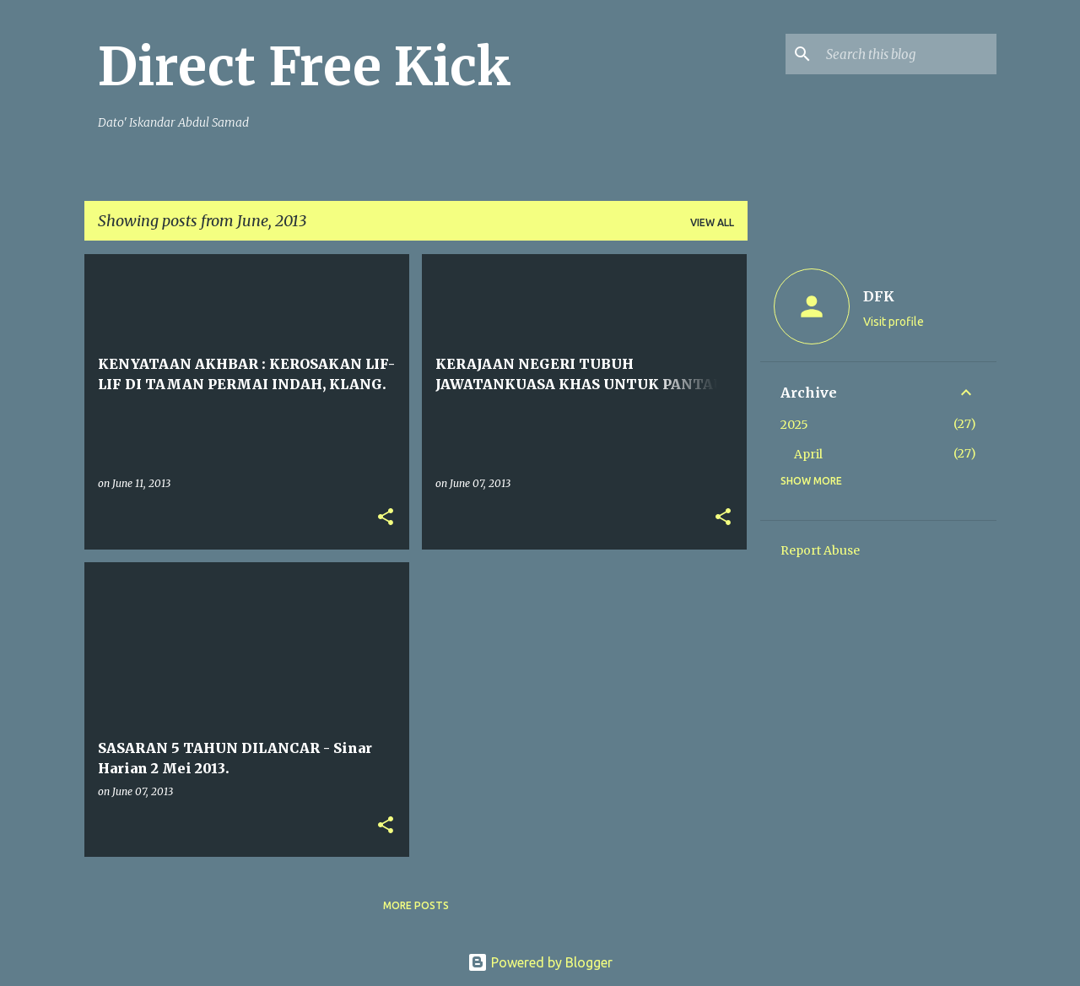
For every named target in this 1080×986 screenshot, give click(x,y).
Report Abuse (820, 550)
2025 (794, 424)
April (808, 454)
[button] (385, 518)
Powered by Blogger (540, 962)
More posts (416, 905)
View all (712, 222)
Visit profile (893, 321)
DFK (878, 296)
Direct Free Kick (304, 67)
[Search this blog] (907, 54)
